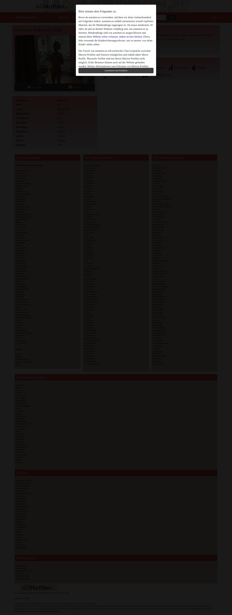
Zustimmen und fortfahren (116, 70)
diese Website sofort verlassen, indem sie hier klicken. (115, 36)
